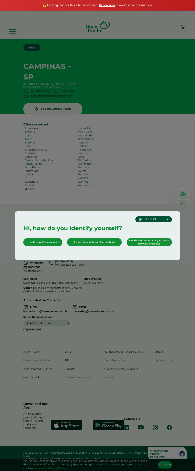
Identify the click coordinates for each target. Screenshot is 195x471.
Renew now (107, 5)
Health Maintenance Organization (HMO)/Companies (149, 242)
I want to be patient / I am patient (94, 242)
